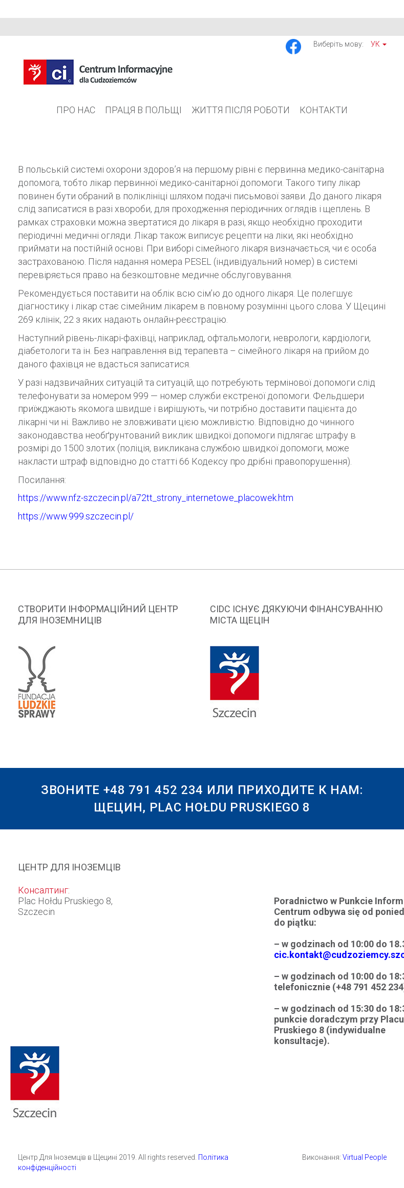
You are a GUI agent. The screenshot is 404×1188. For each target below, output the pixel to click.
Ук (379, 44)
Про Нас (75, 110)
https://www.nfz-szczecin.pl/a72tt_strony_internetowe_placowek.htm (155, 497)
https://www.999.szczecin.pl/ (76, 516)
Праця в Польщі (143, 110)
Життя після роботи (241, 110)
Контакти (324, 110)
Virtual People (365, 1157)
